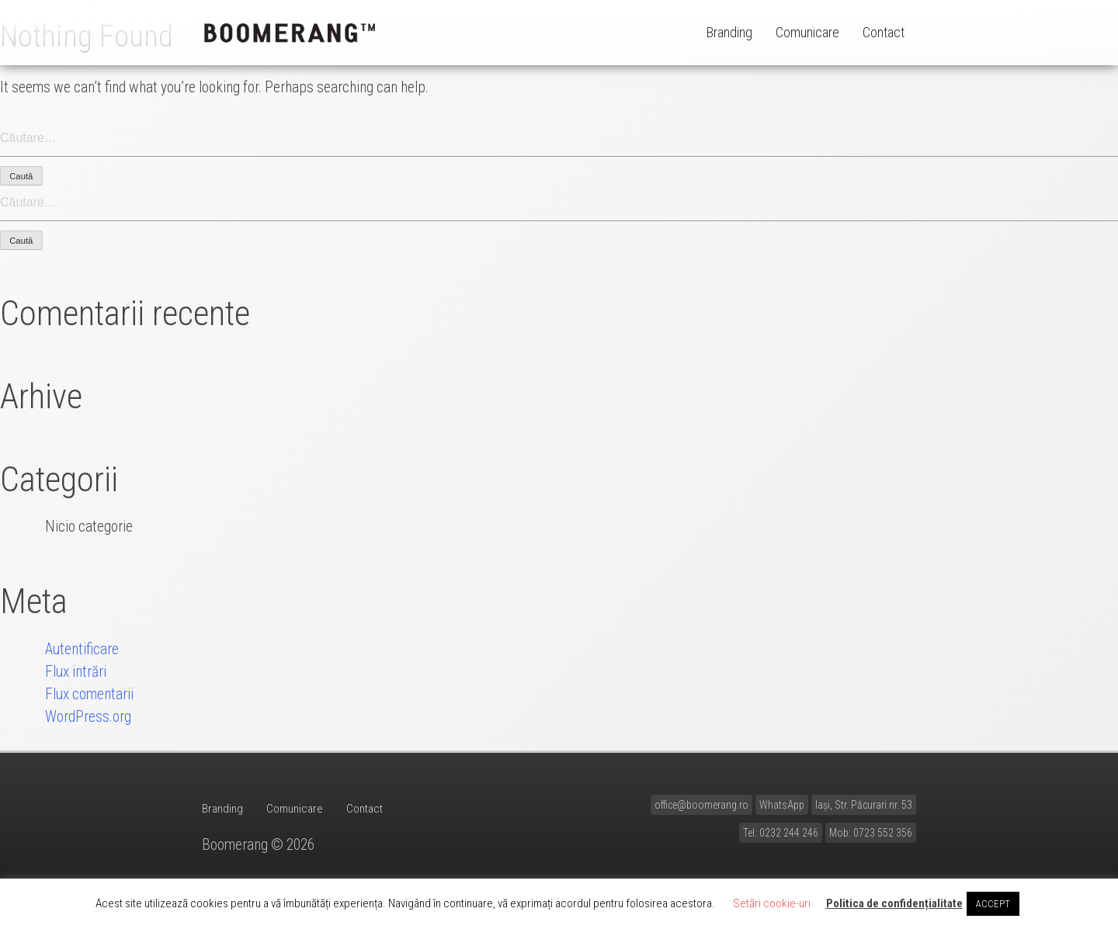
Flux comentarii (89, 694)
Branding (729, 32)
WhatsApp (781, 805)
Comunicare (807, 32)
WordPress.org (88, 717)
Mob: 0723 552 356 (870, 833)
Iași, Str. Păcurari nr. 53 (863, 805)
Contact (883, 32)
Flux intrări (75, 672)
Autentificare (82, 649)
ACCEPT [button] (993, 904)
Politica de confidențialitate (894, 903)
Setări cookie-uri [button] (772, 903)
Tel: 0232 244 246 (780, 833)
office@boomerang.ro (701, 805)
